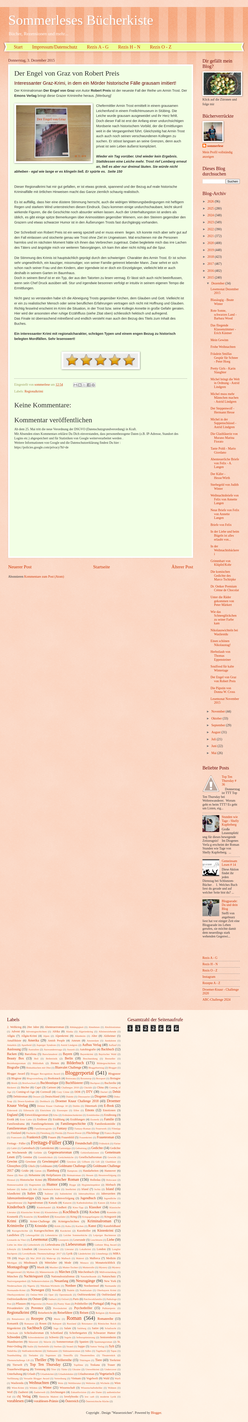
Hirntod (11, 1179)
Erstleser (42, 1119)
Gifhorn (86, 1161)
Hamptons (72, 1170)
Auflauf (113, 1045)
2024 (211, 215)
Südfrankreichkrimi (32, 1350)
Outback (52, 1299)
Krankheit (43, 1216)
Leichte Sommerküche (76, 1235)
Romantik (12, 1323)
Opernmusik (65, 1294)
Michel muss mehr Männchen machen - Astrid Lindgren (224, 397)
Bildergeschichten (106, 1063)
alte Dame (96, 1392)
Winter (47, 1387)
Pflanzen (21, 1303)
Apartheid (26, 1045)
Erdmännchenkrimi (72, 1115)
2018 (211, 257)
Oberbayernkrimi (16, 1294)
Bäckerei (11, 1087)
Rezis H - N (129, 46)
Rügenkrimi (14, 1328)
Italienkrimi (66, 1193)
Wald (106, 1378)
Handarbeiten (91, 1170)
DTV (89, 1092)
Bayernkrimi (86, 1054)
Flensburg (45, 1133)
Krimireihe (15, 1225)
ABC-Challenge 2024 (216, 999)
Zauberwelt (39, 1392)
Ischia (97, 1189)
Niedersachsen (14, 1285)
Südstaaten (52, 1350)
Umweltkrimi (92, 1369)
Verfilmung (13, 1378)
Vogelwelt (92, 1378)
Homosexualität (15, 1184)
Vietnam (76, 1378)
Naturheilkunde (89, 1276)
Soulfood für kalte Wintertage (222, 668)
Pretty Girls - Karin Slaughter (222, 370)
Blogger (113, 1067)
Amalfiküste (14, 1040)
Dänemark (91, 1106)
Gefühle (38, 1152)
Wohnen (112, 1387)
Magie (21, 1258)
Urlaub (31, 1374)
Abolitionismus (112, 1027)
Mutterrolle (88, 1267)
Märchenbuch (86, 1272)
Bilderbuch (75, 1063)
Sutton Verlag (97, 1346)
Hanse (10, 1175)
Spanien (84, 1341)
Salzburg (81, 1328)
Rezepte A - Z (211, 983)
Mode (67, 1262)
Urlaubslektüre (66, 1374)
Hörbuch (111, 1184)
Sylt (111, 1346)
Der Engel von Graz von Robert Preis (223, 679)
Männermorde (46, 1272)
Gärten (38, 1170)
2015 (211, 277)
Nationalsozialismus (63, 1276)
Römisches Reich (107, 1323)
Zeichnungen (57, 1392)
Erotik (10, 1119)
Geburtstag (81, 1148)
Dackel (104, 1091)
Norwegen (37, 1290)
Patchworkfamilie (93, 1299)
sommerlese (215, 146)
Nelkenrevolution (40, 1281)
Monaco (84, 1262)
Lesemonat (39, 1239)
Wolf (10, 1392)
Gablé (14, 1148)
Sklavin (47, 1341)
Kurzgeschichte (20, 1230)
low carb (89, 1396)
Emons (89, 1110)
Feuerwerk (101, 1128)
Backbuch (107, 1049)
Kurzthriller (84, 1230)
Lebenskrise (51, 1235)
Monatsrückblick (105, 1262)
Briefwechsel (29, 1083)
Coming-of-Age (25, 1092)
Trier (53, 1369)
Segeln (67, 1337)
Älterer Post (182, 566)
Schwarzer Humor (104, 1333)
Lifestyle (11, 1249)
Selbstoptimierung (85, 1337)
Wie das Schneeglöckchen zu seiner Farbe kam (223, 617)
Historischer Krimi (31, 1179)
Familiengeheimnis (43, 1123)
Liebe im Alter (15, 1244)
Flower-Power (74, 1133)
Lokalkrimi (85, 1249)
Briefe (14, 1083)
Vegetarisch (106, 1374)
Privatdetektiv (15, 1308)
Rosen (42, 1323)
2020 (211, 243)
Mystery (103, 1267)
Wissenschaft (67, 1387)
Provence (37, 1308)
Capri (38, 1087)
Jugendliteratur (14, 1202)
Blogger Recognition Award (45, 1073)
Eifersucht (29, 1110)
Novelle (56, 1290)
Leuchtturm (96, 1239)
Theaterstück (108, 1355)
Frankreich (34, 1137)
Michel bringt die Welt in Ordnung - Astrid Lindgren (225, 383)
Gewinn (12, 1161)
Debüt (116, 1092)
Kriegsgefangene (91, 1216)
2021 (211, 236)
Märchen (64, 1272)
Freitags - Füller (16, 1143)
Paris (76, 1299)
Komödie (112, 1212)
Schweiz (54, 1337)
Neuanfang (61, 1281)
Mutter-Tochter (70, 1267)
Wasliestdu (17, 1383)
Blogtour (16, 1078)
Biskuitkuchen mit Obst (38, 1067)
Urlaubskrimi (47, 1374)
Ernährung (110, 1115)
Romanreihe (105, 1319)
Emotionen (109, 1110)
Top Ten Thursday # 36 (229, 780)
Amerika (33, 1040)
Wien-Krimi (18, 1387)
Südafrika (12, 1350)
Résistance (86, 1323)
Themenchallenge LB (18, 1360)
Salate (67, 1328)
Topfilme (78, 1364)
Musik (41, 1267)
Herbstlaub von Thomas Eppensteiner (220, 655)
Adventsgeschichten (36, 1031)
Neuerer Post (20, 566)
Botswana (71, 1078)
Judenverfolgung (64, 1198)
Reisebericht (45, 1312)
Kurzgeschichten (43, 1230)
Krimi (11, 1221)
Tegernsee (51, 1355)
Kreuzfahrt (60, 1216)
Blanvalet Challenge (68, 1067)
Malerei (80, 1258)
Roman (74, 1318)
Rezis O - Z (161, 46)
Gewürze (71, 1161)
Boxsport (100, 1078)
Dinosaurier (84, 1096)
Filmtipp (116, 1128)
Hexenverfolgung (107, 1175)
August (216, 732)
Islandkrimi (13, 1193)
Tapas (114, 1350)
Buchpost (95, 1083)
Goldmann (46, 1166)
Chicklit (88, 1087)
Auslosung (14, 1049)
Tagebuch (101, 1350)
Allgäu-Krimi (29, 1036)
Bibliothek (38, 1063)
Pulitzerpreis (108, 1308)
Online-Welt (36, 1294)
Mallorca (95, 1258)
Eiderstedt (12, 1110)
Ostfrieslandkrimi (17, 1299)
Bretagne (115, 1078)
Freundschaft (83, 1143)
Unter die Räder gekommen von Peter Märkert (222, 601)
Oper (50, 1294)
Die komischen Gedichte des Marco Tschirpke (223, 575)
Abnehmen (94, 1027)
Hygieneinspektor (91, 1184)
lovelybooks (71, 1396)
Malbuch (66, 1258)
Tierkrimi (115, 1360)
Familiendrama (16, 1123)
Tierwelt (17, 1364)
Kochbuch (71, 1212)
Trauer (111, 1364)
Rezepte (37, 1318)
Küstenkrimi (105, 1230)
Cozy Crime (63, 1091)
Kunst (92, 1226)
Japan (45, 1198)
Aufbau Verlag (91, 1045)
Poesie (49, 1303)
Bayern (67, 1054)
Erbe (55, 1115)
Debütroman (20, 1096)
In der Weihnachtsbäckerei (224, 550)
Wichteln (105, 1383)
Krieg (73, 1216)
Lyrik (69, 1253)
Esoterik (94, 1119)
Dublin (76, 1105)
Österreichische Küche (97, 1401)
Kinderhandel (44, 1207)
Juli (214, 739)
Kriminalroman (99, 1221)
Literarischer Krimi (49, 1249)
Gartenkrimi (47, 1148)
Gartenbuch (28, 1148)
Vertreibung (60, 1378)
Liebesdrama (52, 1244)
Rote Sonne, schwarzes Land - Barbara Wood (223, 314)
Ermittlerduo (93, 1115)
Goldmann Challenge (72, 1166)
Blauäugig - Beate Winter (222, 302)
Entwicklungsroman (36, 1115)
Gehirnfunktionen (90, 1152)
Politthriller (81, 1303)
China (100, 1087)
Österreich (71, 1401)
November (218, 711)
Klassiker (95, 1207)
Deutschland (52, 1096)
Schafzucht (110, 1328)
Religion (100, 1312)
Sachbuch (34, 1328)
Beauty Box (15, 1058)
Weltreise (90, 1383)
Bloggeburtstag (96, 1067)
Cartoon (51, 1087)
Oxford (65, 1299)
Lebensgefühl (32, 1235)
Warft (117, 1378)
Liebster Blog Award (106, 1244)
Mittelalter (51, 1262)
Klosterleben (51, 1212)
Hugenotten (35, 1184)
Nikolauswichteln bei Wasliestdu (224, 632)
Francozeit (16, 1137)
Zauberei (23, 1392)
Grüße (25, 1170)
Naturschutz (109, 1276)
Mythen (30, 1272)
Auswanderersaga (53, 1049)
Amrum (75, 1040)
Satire (95, 1328)
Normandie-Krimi (16, 1290)
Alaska (69, 1031)
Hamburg (53, 1170)
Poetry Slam (63, 1303)
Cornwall (45, 1092)
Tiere (98, 1360)
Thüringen (84, 1360)
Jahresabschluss (86, 1193)
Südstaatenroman (71, 1350)
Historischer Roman (63, 1179)
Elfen (76, 1110)
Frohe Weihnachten (222, 347)
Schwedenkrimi (36, 1337)
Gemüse (27, 1157)
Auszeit (71, 1049)
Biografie (13, 1067)
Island (110, 1189)
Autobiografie (88, 1049)
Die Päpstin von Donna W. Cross (222, 690)
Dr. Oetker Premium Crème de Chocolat (224, 588)
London (101, 1249)
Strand (69, 1346)
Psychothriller (83, 1308)
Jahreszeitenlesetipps (20, 1198)
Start (18, 46)
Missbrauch (30, 1262)
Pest (9, 1303)
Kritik (57, 1226)
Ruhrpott (56, 1323)
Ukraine (76, 1369)
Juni (214, 746)
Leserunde (79, 1239)
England (12, 1115)
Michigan (12, 1262)
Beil (36, 1058)
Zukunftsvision (78, 1392)
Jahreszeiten (108, 1193)
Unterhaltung (14, 1374)
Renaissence (18, 1318)
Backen (12, 1054)
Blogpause (114, 1073)
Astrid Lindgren (69, 1045)
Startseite (101, 566)
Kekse (113, 1202)
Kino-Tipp (78, 1207)
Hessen (89, 1175)
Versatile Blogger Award (36, 1378)
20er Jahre (33, 1027)
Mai (214, 753)
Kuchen (80, 1226)
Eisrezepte (62, 1110)
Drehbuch (45, 1101)
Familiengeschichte (73, 1123)
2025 (211, 208)
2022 (211, 229)
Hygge (72, 1184)
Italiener (49, 1193)
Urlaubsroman (86, 1374)
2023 (211, 222)
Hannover (110, 1170)
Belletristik (51, 1058)
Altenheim (80, 1035)
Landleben (13, 1235)
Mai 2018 (35, 1258)
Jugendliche (110, 1198)
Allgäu (11, 1036)
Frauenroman (105, 1137)
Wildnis (33, 1387)
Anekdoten (110, 1040)
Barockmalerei (49, 1054)
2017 (211, 264)
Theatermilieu (87, 1355)
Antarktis (12, 1045)
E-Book (109, 1106)
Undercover (110, 1369)
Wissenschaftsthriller (92, 1387)
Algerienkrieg (86, 1031)
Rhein (57, 1318)
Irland (85, 1189)
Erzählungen (77, 1119)
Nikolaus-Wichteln (50, 1285)
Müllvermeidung (108, 1272)
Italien (31, 1193)
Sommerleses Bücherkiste (80, 20)
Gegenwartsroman (60, 1152)
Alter (94, 1036)
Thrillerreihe (64, 1360)
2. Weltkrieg (14, 1027)
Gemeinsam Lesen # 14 (229, 863)
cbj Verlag (24, 1396)
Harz (20, 1175)
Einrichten (45, 1110)
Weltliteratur (74, 1383)
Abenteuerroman (54, 1027)
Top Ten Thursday (45, 1364)
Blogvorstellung (35, 1078)
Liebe (110, 1239)
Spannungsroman (103, 1341)
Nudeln (70, 1290)
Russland (71, 1323)
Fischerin (31, 1133)
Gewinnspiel (50, 1161)
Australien (33, 1049)
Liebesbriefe (34, 1244)
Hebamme (34, 1175)
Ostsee (36, 1299)
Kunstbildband (111, 1226)
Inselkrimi (70, 1189)
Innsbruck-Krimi (51, 1189)
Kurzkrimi (65, 1230)
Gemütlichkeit (45, 1157)
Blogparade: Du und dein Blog (230, 905)
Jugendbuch (88, 1198)
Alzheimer (109, 1036)
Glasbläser (110, 1161)
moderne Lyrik (108, 1396)
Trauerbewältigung (18, 1369)
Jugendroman (35, 1202)
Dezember (218, 283)
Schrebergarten (78, 1333)
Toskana (95, 1364)
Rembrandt (114, 1312)
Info (35, 1189)
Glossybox (14, 1166)
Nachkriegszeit (33, 1276)
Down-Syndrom (26, 1101)
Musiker (54, 1267)
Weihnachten (39, 1382)
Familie (109, 1119)
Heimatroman (74, 1175)
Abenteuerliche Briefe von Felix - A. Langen (224, 463)
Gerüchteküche (66, 1157)
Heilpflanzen (53, 1175)
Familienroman (17, 1128)
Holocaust (111, 1179)
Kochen (94, 1212)
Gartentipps (65, 1148)
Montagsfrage (17, 1267)
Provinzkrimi (60, 1308)
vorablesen (15, 1401)
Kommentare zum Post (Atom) (44, 576)
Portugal (98, 1303)
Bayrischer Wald (107, 1054)
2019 (211, 250)
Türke (64, 1369)
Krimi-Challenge (40, 1221)
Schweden (13, 1337)
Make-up (51, 1258)
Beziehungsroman (16, 1063)
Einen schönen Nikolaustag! (220, 643)
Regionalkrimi (34, 391)
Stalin (30, 1346)
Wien (117, 1383)
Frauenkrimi (85, 1137)
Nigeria (31, 1285)
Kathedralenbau (85, 1202)
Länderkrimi (84, 1253)
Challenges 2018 (70, 1087)
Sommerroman (65, 1341)
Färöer (117, 1143)
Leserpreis (63, 1239)
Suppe (81, 1346)
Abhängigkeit (77, 1027)
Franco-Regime (112, 1133)
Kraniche (28, 1216)
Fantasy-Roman (82, 1128)
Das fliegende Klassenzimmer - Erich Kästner (223, 329)
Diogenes (101, 1096)
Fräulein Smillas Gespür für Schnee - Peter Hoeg (224, 357)
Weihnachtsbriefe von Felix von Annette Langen (224, 499)
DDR (77, 1092)
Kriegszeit (110, 1216)
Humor (51, 1184)
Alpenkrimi (61, 1036)
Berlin (69, 1058)
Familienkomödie (105, 1123)
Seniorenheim (108, 1337)
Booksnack (54, 1078)
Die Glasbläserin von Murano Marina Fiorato (223, 437)
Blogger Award (16, 1073)
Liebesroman (76, 1244)
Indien (24, 1189)
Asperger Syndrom (46, 1045)
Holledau (95, 1179)
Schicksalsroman (34, 1333)
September (218, 725)
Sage (55, 1328)
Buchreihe (110, 1083)
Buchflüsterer (74, 1083)
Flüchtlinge (92, 1133)
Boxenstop (86, 1078)
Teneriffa (68, 1355)
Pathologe (111, 1299)
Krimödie (41, 1226)
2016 (211, 271)
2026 (211, 201)
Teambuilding (14, 1355)
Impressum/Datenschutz (54, 46)
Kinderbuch (16, 1207)
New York (110, 1281)
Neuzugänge (85, 1281)
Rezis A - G (98, 46)
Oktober (217, 718)
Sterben (58, 1346)
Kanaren (67, 1202)
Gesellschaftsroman (90, 1157)
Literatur (69, 1249)
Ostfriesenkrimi (86, 1294)
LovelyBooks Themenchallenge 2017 (42, 1253)
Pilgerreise (36, 1303)
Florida (59, 1133)
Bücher (25, 1087)
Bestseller (110, 1058)
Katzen (101, 1202)
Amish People (56, 1040)
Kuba (68, 1226)
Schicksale (12, 1332)
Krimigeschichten (68, 1221)
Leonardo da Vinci (16, 1239)
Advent (15, 1031)
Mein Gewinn (219, 340)
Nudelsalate (86, 1290)
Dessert (36, 1096)
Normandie (111, 1285)
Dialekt (69, 1096)
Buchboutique (49, 1083)
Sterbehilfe (43, 1346)
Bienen (55, 1063)
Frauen (52, 1137)
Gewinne (30, 1161)
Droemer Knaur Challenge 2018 (77, 1101)
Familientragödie (43, 1128)
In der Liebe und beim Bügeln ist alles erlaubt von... (224, 535)
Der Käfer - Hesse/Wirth (220, 476)
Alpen (46, 1035)
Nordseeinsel (91, 1285)
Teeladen (33, 1355)
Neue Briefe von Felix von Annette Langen (224, 514)
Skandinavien (15, 1341)
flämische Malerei (48, 1396)
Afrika (56, 1031)
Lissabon (27, 1249)
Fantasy (62, 1128)
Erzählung (59, 1119)
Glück (31, 1166)
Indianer (11, 1189)
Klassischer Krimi (30, 1212)
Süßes (88, 1350)
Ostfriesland (109, 1294)
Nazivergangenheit (16, 1281)
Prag (113, 1303)
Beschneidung (90, 1058)
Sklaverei (33, 1341)
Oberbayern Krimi (106, 1290)
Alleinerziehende (107, 1031)
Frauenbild (67, 1137)
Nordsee (70, 1285)
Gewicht (112, 1157)
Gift (98, 1161)
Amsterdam (93, 1040)
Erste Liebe (26, 1119)
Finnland (16, 1133)
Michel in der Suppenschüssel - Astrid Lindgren (223, 423)
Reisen (84, 1312)
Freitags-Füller (46, 1143)
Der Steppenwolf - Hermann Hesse (222, 410)
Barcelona (30, 1054)
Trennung (40, 1369)
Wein (60, 1383)
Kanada (53, 1202)
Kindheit (62, 1207)
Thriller (40, 1360)
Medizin (111, 1258)
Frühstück (104, 1143)
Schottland (56, 1333)
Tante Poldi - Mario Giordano (223, 450)
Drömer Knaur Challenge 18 (52, 1105)
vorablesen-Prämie (46, 1401)
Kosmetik (12, 1216)
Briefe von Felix (220, 525)
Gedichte (97, 1148)
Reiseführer (64, 1312)
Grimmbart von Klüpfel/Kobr (220, 563)
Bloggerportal (79, 1073)
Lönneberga (102, 1253)
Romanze (29, 1323)
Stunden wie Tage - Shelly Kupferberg (230, 820)
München (12, 1276)
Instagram (208, 976)
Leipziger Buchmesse (104, 1235)
